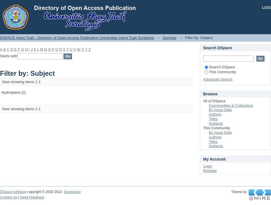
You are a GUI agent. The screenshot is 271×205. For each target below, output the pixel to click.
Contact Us (8, 197)
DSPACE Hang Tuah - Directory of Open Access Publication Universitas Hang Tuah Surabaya (77, 38)
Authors (215, 114)
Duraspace (72, 192)
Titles (213, 119)
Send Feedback (32, 197)
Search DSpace (220, 67)
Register (210, 171)
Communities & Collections (231, 105)
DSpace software (13, 192)
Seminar (169, 38)
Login (266, 7)
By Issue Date (220, 110)
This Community (220, 72)
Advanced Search (217, 79)
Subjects (216, 123)
